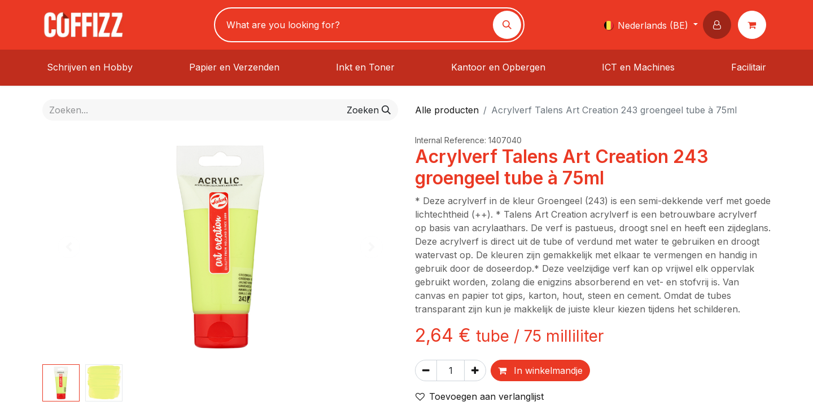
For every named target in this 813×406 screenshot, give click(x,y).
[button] (719, 25)
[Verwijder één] (426, 370)
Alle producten (447, 110)
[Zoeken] (507, 25)
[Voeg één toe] (475, 370)
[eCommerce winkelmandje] (754, 25)
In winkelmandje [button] (540, 370)
